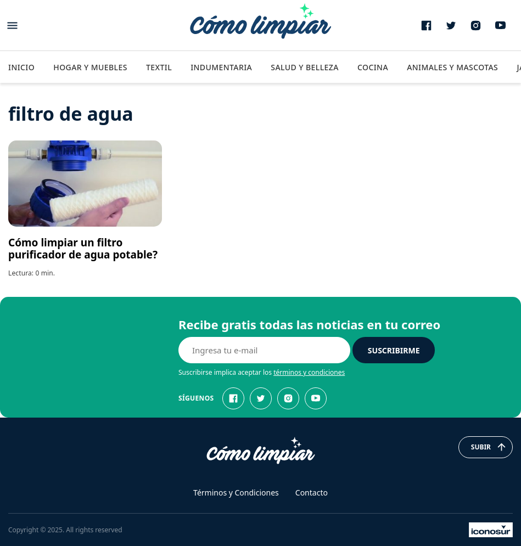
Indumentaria (221, 67)
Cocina (372, 67)
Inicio (21, 67)
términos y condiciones (309, 372)
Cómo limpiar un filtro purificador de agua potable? (83, 248)
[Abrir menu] (12, 25)
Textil (159, 67)
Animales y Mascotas (452, 67)
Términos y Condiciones (236, 492)
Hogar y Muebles (90, 67)
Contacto (311, 492)
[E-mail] (264, 350)
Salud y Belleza (304, 67)
